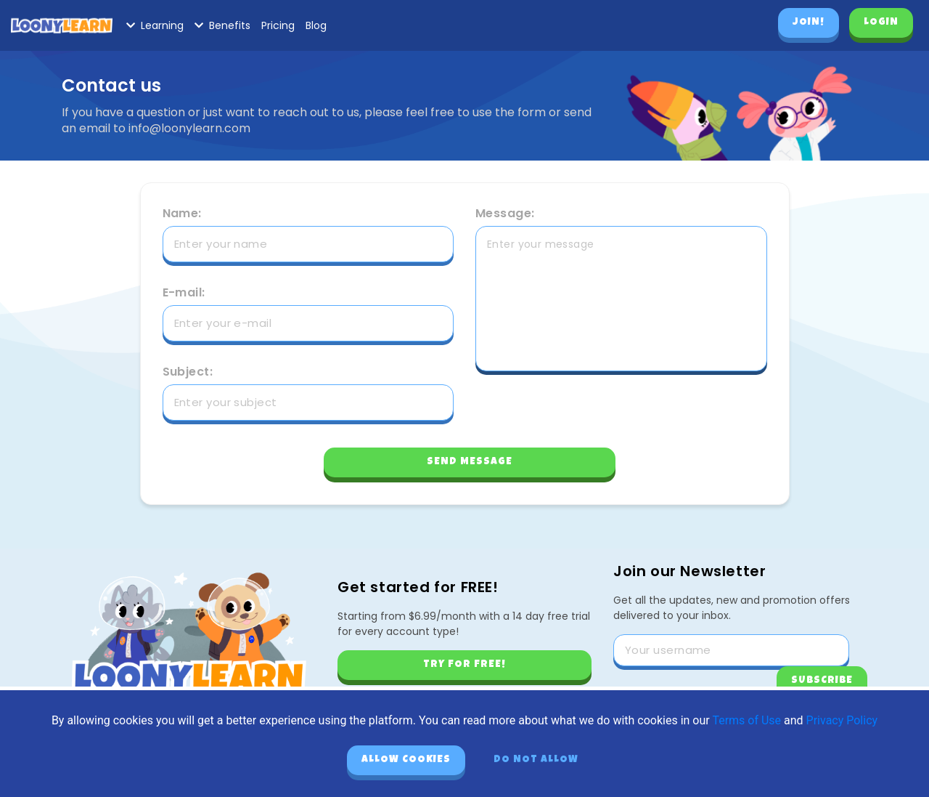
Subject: (188, 372)
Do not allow (536, 760)
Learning (155, 25)
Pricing (278, 25)
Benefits (222, 25)
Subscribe (822, 681)
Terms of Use (746, 720)
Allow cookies (406, 760)
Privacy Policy (842, 720)
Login (881, 22)
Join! (808, 22)
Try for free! (464, 665)
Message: (505, 213)
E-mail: (184, 292)
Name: (182, 213)
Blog (316, 25)
